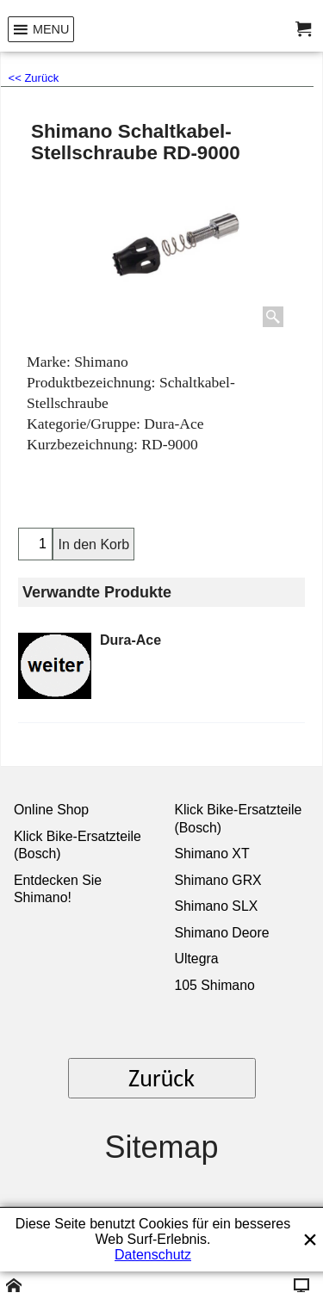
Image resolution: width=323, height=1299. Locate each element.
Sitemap (161, 1147)
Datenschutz (153, 1254)
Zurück (161, 1078)
